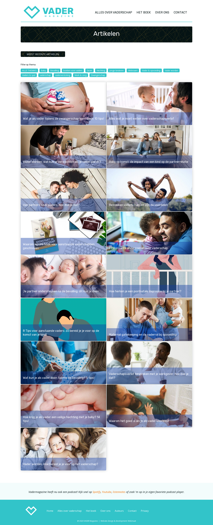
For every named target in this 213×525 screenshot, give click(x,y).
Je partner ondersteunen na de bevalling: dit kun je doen (61, 291)
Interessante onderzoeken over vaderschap (138, 248)
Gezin (89, 70)
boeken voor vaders (72, 70)
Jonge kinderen (116, 70)
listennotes (119, 492)
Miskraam (133, 70)
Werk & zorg (81, 75)
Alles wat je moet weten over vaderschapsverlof (141, 118)
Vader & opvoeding (151, 70)
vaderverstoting (62, 75)
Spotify (97, 492)
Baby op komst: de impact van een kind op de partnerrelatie (148, 162)
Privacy (145, 510)
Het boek (91, 510)
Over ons (105, 510)
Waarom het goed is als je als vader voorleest (139, 421)
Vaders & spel (28, 75)
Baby (43, 70)
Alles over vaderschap (70, 510)
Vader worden (171, 70)
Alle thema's (29, 70)
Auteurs (119, 510)
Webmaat (132, 521)
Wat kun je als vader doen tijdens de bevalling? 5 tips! (58, 378)
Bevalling (54, 70)
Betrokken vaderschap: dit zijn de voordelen (138, 205)
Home (50, 510)
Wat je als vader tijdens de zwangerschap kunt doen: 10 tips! (63, 118)
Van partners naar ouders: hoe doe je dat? (51, 205)
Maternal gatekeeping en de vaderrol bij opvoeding (143, 334)
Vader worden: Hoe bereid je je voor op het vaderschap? (60, 464)
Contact (132, 510)
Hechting (101, 70)
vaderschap (45, 75)
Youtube (106, 492)
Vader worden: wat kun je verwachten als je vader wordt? (62, 162)
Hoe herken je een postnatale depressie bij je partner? (145, 291)
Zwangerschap (98, 75)
